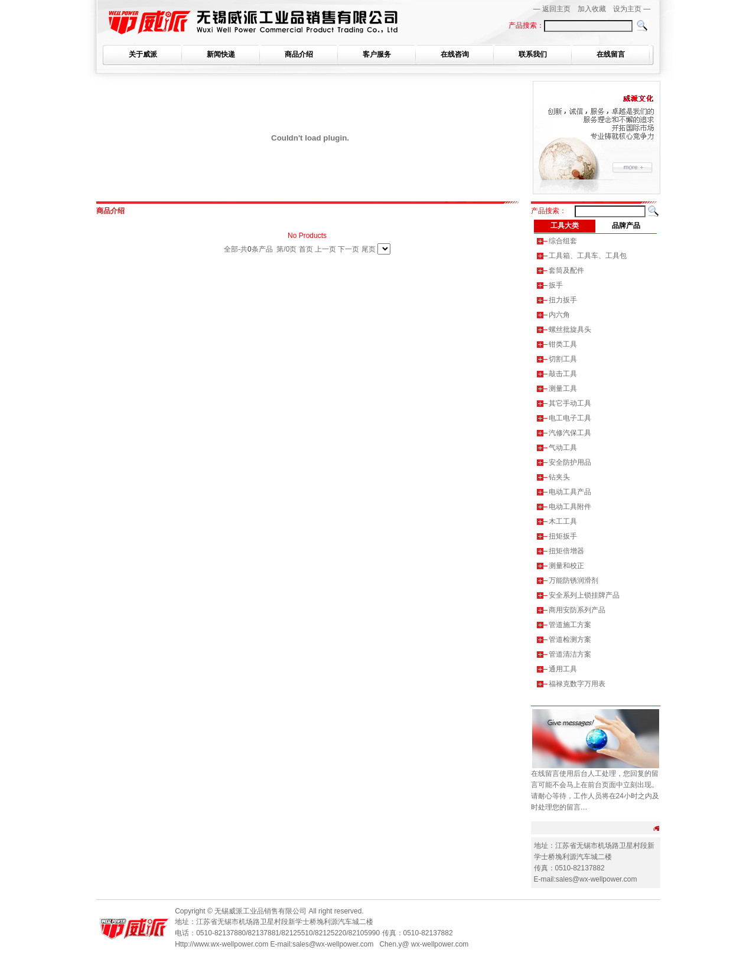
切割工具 (563, 359)
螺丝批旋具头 (570, 329)
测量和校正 (566, 566)
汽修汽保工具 (570, 433)
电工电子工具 (570, 418)
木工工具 (563, 521)
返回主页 (556, 9)
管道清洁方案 (570, 654)
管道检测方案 (570, 639)
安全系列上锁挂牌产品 (584, 595)
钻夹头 (559, 477)
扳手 (556, 285)
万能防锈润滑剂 (573, 580)
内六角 (559, 315)
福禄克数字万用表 (577, 684)
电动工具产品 (570, 492)
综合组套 (563, 241)
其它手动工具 (570, 403)
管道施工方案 (570, 625)
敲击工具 (563, 374)
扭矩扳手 (563, 536)
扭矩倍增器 (566, 551)
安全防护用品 (570, 462)
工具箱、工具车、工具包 (588, 256)
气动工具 (563, 447)
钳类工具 (563, 344)
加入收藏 (592, 9)
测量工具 (563, 388)
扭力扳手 (563, 300)
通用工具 (563, 669)
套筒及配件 (566, 270)
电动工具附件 (570, 507)
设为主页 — (631, 9)
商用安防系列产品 (577, 610)
